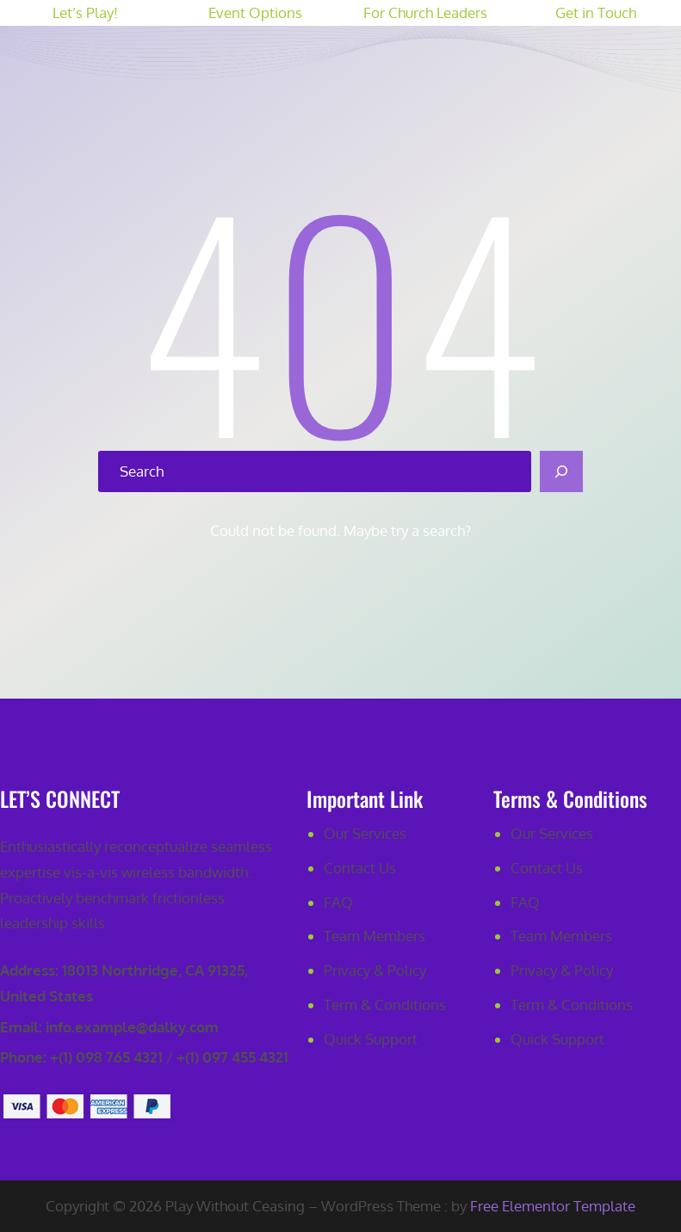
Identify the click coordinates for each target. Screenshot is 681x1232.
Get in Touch (595, 12)
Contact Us (360, 868)
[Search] (561, 471)
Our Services (365, 833)
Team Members (374, 936)
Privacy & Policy (375, 970)
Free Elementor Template (552, 1206)
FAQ (338, 902)
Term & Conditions (385, 1004)
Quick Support (371, 1039)
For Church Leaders (425, 12)
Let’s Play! (85, 12)
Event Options (255, 12)
